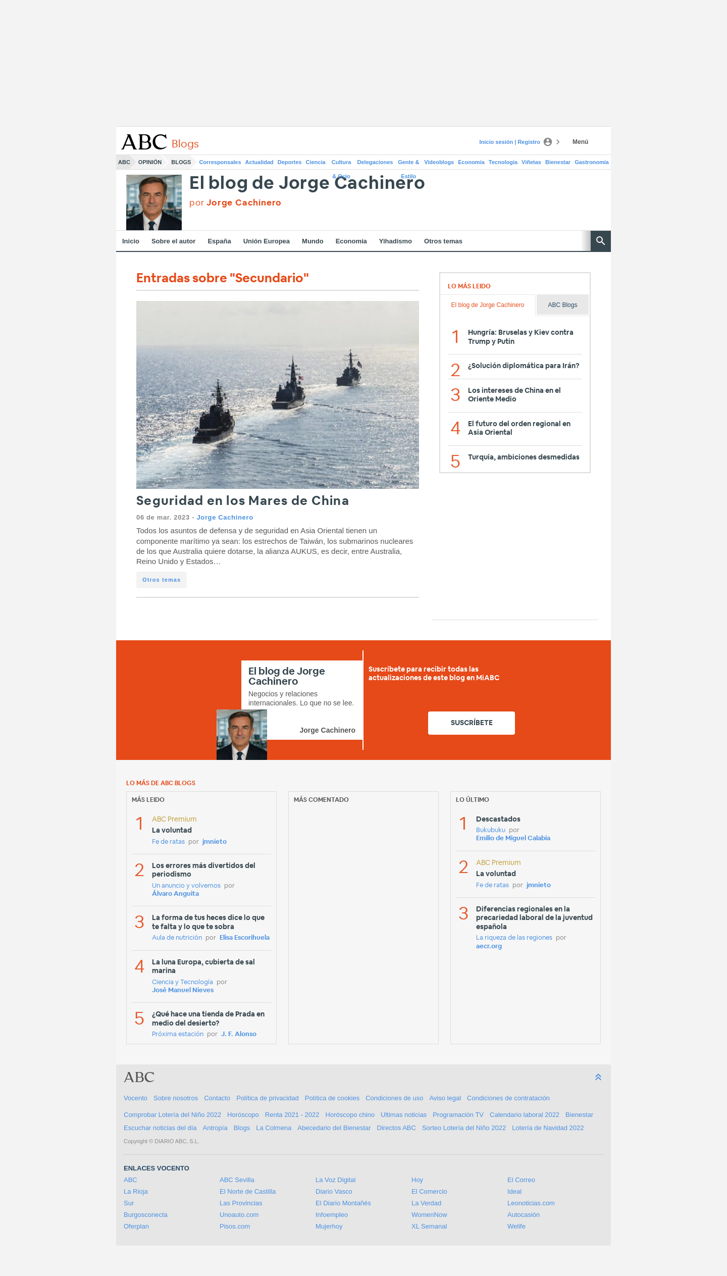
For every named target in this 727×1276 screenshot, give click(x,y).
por (235, 202)
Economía (471, 162)
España (219, 241)
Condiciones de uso (394, 1098)
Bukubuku (490, 830)
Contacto (217, 1098)
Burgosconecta (146, 1214)
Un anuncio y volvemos (186, 886)
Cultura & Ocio (341, 164)
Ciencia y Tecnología (182, 982)
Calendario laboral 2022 (524, 1114)
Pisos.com (235, 1226)
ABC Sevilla (237, 1180)
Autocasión (523, 1214)
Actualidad (259, 162)
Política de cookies (332, 1098)
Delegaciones (375, 162)
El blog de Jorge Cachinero (307, 183)
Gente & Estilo (408, 164)
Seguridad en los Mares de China (242, 501)
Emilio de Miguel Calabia (513, 838)
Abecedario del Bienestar (334, 1128)
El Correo (521, 1180)
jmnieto (214, 842)
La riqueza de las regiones (514, 938)
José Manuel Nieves (183, 990)
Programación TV (458, 1114)
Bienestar (557, 162)
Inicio (130, 241)
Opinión (150, 162)
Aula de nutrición (177, 938)
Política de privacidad (267, 1098)
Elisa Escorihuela (245, 938)
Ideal (514, 1191)
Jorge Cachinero (224, 517)
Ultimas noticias (404, 1114)
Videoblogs (439, 162)
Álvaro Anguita (175, 894)
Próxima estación (177, 1034)
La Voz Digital (336, 1180)
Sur (129, 1203)
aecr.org (489, 946)
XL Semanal (429, 1226)
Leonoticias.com (531, 1203)
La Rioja (136, 1191)
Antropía (215, 1128)
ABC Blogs (562, 305)
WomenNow (429, 1214)
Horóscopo (243, 1114)
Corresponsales (220, 162)
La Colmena (273, 1128)
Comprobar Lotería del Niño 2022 (172, 1114)
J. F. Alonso (238, 1034)
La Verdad (426, 1203)
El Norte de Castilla (248, 1191)
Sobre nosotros (175, 1098)
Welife (516, 1226)
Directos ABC (396, 1128)
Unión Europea (266, 241)
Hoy (417, 1180)
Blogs (181, 162)
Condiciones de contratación (508, 1098)
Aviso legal (445, 1098)
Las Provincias (241, 1203)
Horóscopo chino (350, 1114)
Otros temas (443, 241)
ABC (124, 162)
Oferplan (136, 1226)
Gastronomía (592, 162)
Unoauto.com (239, 1214)
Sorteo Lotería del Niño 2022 (464, 1128)
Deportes (290, 162)
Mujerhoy (329, 1226)
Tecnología (503, 162)
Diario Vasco (334, 1191)
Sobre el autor (173, 241)
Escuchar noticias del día (160, 1128)
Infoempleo (332, 1214)
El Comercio (429, 1191)
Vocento (135, 1098)
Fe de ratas (168, 842)
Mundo (313, 241)
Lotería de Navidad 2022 (548, 1128)
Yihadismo (395, 241)
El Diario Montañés (343, 1203)
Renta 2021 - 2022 (292, 1114)
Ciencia (316, 162)
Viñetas (531, 162)
